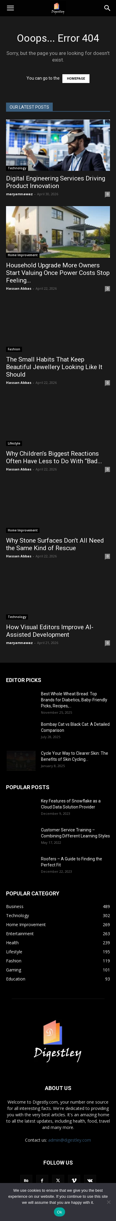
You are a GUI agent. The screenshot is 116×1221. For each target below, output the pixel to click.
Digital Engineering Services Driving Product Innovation (55, 182)
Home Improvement (23, 255)
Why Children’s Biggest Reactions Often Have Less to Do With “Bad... (54, 457)
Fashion (14, 349)
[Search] (107, 8)
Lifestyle (14, 443)
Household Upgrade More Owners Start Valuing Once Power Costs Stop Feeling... (58, 273)
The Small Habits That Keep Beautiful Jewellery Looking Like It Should (54, 367)
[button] (10, 8)
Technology (17, 168)
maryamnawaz (19, 194)
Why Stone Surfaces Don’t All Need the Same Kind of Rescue (55, 544)
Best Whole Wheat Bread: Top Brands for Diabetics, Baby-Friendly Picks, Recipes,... (74, 699)
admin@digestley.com (69, 1140)
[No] (108, 1202)
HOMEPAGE (76, 79)
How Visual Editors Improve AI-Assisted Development (49, 630)
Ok (59, 1212)
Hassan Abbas (18, 288)
